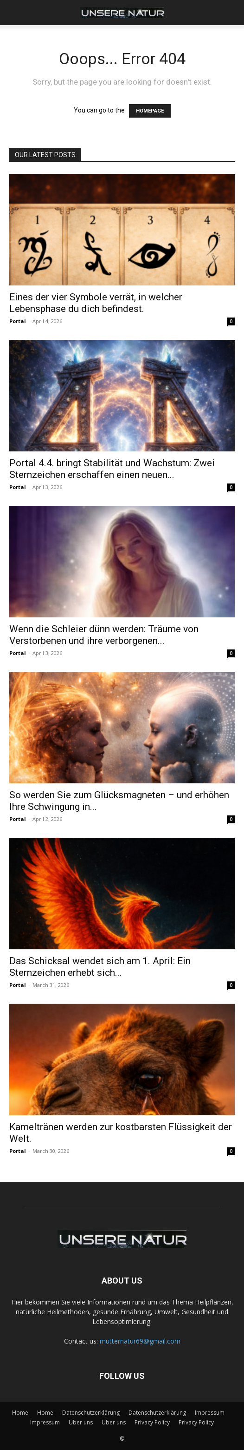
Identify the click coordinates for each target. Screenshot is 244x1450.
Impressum (210, 1413)
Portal (17, 321)
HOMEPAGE (150, 111)
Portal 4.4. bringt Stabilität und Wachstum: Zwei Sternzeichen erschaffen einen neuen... (112, 468)
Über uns (81, 1422)
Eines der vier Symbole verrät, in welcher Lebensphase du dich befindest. (95, 302)
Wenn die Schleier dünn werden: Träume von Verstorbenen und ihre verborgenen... (104, 634)
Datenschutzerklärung (91, 1413)
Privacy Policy (152, 1422)
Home (20, 1413)
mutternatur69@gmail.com (140, 1341)
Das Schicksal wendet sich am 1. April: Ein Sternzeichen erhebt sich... (100, 966)
